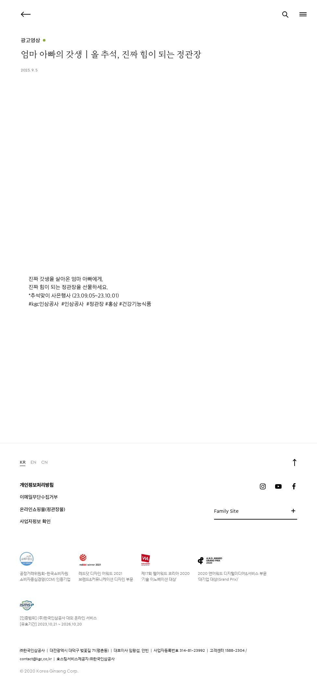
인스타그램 (262, 486)
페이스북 (293, 486)
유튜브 (278, 486)
